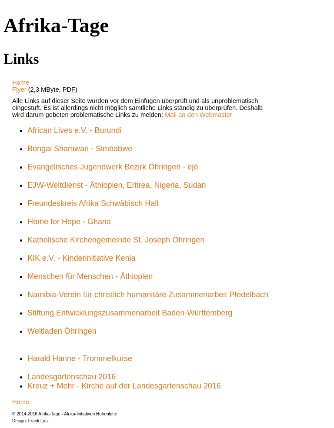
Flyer (20, 89)
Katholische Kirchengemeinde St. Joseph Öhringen (115, 240)
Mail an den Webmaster (198, 114)
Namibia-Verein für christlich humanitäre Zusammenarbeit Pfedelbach (147, 294)
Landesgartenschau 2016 (71, 376)
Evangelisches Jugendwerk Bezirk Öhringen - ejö (112, 167)
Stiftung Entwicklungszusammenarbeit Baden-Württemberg (129, 313)
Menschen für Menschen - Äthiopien (90, 276)
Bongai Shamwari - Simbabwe (79, 148)
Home (20, 82)
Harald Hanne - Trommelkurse (79, 358)
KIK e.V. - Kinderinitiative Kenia (81, 258)
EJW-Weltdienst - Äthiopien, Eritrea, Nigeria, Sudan (116, 185)
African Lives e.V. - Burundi (74, 130)
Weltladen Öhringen (62, 331)
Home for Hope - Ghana (69, 221)
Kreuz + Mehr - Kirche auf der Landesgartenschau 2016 (124, 386)
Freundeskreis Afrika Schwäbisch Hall (92, 203)
